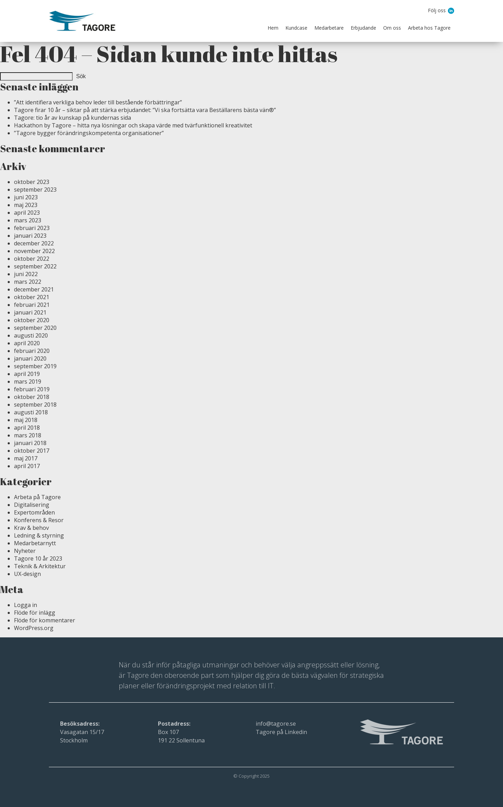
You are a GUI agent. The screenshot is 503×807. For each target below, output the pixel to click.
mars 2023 (27, 220)
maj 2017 (25, 458)
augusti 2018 (31, 412)
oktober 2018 (31, 397)
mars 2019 (27, 381)
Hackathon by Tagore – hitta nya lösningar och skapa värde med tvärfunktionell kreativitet (133, 125)
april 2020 (27, 343)
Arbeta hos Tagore (429, 27)
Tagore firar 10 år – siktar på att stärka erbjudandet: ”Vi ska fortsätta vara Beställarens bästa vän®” (145, 110)
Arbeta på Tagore (37, 497)
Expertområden (34, 512)
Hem (273, 27)
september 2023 (35, 189)
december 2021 (34, 289)
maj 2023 (25, 205)
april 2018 (27, 427)
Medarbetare (329, 27)
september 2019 (35, 366)
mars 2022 (27, 282)
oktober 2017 (31, 450)
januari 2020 (30, 358)
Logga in (25, 605)
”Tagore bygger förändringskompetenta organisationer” (89, 133)
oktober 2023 (31, 182)
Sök (81, 76)
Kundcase (296, 27)
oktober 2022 (31, 258)
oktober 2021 (31, 297)
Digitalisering (31, 505)
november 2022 (34, 251)
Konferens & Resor (39, 520)
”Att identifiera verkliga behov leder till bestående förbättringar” (98, 102)
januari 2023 (30, 235)
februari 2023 (32, 228)
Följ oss (437, 11)
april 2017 (27, 466)
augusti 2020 (31, 335)
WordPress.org (33, 628)
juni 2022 (26, 274)
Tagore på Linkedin (281, 732)
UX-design (27, 574)
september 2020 (35, 328)
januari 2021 (30, 312)
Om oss (392, 27)
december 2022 (34, 243)
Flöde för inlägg (34, 612)
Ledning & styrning (39, 535)
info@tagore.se (276, 723)
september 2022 (35, 266)
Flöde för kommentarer (44, 620)
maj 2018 (25, 420)
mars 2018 (27, 435)
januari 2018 (30, 443)
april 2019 (27, 374)
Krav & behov (31, 528)
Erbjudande (363, 27)
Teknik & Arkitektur (40, 566)
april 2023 (27, 212)
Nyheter (25, 551)
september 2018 (35, 404)
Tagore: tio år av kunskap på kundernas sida (72, 117)
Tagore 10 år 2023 (38, 558)
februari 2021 (32, 305)
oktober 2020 (31, 320)
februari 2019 (32, 389)
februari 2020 (32, 351)
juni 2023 (26, 197)
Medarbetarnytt (35, 543)
